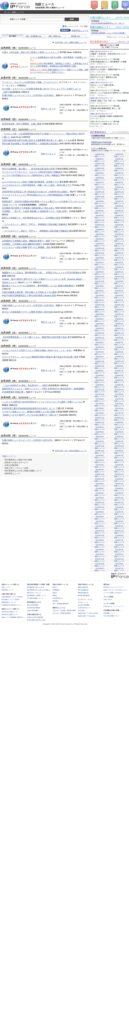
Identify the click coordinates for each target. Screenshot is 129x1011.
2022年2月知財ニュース (100, 273)
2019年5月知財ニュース (119, 348)
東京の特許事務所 (33, 605)
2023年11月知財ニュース (119, 221)
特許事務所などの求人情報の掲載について (23, 471)
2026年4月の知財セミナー (10, 612)
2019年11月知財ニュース (119, 334)
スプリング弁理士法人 (99, 148)
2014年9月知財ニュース (119, 480)
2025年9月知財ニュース (119, 169)
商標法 (54, 595)
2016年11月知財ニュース (119, 419)
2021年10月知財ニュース (100, 282)
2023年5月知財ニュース (119, 235)
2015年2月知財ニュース (100, 471)
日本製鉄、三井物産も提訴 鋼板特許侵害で (22, 244)
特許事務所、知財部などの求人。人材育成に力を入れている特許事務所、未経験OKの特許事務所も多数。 (59, 64)
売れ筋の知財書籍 (83, 605)
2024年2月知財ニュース (100, 217)
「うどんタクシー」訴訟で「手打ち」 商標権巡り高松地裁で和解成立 (34, 224)
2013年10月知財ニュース (100, 508)
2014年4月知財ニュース (100, 494)
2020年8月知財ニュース (100, 315)
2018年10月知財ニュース (100, 367)
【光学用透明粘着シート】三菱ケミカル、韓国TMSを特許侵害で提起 (34, 337)
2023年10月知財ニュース (100, 226)
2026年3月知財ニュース (119, 155)
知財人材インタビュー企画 (16, 468)
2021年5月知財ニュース (119, 292)
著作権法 (55, 601)
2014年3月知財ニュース (119, 494)
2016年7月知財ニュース (119, 428)
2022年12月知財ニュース (100, 249)
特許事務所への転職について (36, 595)
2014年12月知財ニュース (100, 475)
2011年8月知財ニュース (100, 569)
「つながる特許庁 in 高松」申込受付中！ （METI (25, 385)
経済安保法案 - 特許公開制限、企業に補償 (21, 124)
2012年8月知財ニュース (100, 541)
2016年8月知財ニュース (100, 428)
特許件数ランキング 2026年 (11, 599)
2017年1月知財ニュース (119, 414)
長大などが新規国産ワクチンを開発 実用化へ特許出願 (27, 312)
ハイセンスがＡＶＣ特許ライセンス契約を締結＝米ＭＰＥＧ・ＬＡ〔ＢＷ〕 (37, 350)
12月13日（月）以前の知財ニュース (71, 451)
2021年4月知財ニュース (100, 297)
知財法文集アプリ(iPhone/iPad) (88, 613)
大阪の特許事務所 (33, 610)
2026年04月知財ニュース (100, 155)
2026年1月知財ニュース (119, 160)
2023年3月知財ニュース (119, 240)
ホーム (7, 12)
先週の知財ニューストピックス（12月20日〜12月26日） (28, 95)
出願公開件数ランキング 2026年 (12, 597)
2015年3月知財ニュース (119, 466)
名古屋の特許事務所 (33, 608)
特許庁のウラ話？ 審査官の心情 (110, 78)
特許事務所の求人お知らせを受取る (38, 590)
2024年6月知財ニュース (100, 207)
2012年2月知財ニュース (100, 555)
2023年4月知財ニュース (100, 240)
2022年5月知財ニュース (119, 264)
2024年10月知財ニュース (100, 198)
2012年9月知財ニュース (119, 537)
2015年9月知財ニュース (119, 452)
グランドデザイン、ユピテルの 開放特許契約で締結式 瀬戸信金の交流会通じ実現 (40, 357)
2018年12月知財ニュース (100, 362)
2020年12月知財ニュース (100, 306)
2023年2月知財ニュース (100, 245)
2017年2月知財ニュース (100, 414)
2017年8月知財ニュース (100, 400)
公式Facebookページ (84, 608)
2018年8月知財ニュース (100, 372)
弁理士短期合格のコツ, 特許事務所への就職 (110, 63)
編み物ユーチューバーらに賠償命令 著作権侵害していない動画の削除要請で (38, 286)
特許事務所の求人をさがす (35, 587)
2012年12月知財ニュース (100, 532)
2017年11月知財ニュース (119, 391)
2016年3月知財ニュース (119, 438)
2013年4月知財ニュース (100, 522)
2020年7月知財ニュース (119, 315)
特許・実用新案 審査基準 (60, 603)
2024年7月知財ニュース (119, 202)
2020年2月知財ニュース (100, 329)
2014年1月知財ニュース (119, 499)
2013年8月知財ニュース (100, 513)
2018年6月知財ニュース (100, 377)
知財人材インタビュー (34, 592)
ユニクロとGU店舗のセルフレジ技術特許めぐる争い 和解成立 (31, 175)
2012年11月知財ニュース (119, 532)
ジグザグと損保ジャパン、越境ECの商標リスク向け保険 (28, 412)
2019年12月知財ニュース (100, 334)
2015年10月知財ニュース (100, 452)
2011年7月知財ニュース (119, 569)
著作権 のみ (75, 36)
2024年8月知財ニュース (100, 202)
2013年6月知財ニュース (100, 518)
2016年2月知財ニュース (100, 442)
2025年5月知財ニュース (119, 179)
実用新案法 (56, 590)
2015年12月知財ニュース (100, 447)
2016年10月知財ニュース (100, 424)
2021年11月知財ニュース (119, 278)
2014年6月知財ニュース (100, 489)
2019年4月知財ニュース (100, 353)
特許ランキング (48, 109)
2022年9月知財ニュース (119, 254)
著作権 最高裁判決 (84, 595)
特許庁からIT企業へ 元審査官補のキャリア (110, 70)
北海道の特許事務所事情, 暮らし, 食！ (110, 109)
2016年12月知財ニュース (100, 419)
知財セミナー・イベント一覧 (118, 37)
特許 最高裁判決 (83, 590)
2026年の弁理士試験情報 (35, 617)
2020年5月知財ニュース (119, 320)
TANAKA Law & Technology (101, 142)
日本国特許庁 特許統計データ (11, 605)
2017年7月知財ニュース (119, 400)
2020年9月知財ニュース (119, 311)
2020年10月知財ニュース (100, 311)
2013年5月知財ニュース (119, 518)
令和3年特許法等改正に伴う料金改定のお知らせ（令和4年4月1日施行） (35, 192)
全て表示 (12, 36)
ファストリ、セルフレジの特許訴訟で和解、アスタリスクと (30, 82)
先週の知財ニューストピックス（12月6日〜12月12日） (28, 440)
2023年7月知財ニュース (119, 231)
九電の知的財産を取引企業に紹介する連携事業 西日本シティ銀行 (32, 140)
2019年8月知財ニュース (100, 344)
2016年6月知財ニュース (100, 433)
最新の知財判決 (83, 587)
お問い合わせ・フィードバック (113, 606)
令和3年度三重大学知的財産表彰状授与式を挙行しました (28, 408)
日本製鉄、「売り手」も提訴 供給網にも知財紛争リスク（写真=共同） (35, 211)
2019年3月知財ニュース (119, 353)
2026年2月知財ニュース (100, 160)
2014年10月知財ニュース (100, 480)
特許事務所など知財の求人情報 (18, 460)
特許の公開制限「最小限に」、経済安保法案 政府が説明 (28, 169)
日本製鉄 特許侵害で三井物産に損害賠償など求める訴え (28, 208)
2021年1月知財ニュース (119, 301)
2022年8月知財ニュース (100, 259)
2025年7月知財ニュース (119, 174)
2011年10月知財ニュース (100, 565)
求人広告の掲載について (111, 616)
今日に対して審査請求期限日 (61, 613)
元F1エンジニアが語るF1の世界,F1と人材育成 (110, 94)
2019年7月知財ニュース (119, 344)
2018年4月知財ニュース (100, 381)
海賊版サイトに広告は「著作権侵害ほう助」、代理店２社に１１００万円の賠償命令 (41, 273)
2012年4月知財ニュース (100, 551)
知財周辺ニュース (80, 30)
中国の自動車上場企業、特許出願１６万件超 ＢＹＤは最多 (29, 292)
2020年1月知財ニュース (119, 329)
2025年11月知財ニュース (119, 165)
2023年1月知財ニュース (119, 245)
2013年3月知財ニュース (119, 522)
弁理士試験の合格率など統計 (36, 620)
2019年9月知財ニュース (119, 339)
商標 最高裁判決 (83, 592)
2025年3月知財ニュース (119, 184)
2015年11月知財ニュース (119, 447)
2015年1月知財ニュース (119, 471)
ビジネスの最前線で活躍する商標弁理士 (110, 117)
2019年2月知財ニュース (100, 358)
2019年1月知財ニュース (119, 358)
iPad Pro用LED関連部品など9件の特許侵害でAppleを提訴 (29, 295)
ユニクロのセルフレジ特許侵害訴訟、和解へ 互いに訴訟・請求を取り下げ (36, 185)
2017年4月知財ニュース (100, 409)
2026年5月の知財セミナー (10, 614)
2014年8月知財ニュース (100, 485)
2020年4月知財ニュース (100, 325)
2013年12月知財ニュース (100, 504)
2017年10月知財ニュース (100, 395)
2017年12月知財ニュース (100, 391)
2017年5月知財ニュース (119, 405)
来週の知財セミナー (100, 27)
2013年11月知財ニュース (119, 504)
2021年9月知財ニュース (119, 282)
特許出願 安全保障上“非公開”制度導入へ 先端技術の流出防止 (30, 143)
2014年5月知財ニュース (119, 489)
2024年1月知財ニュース (119, 217)
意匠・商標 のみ (54, 36)
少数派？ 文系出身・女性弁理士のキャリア (110, 55)
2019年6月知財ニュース (100, 348)
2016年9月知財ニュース (119, 424)
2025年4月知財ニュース (100, 184)
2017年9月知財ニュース (119, 395)
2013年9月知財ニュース (119, 508)
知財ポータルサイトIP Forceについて (115, 590)
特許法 (54, 587)
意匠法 (54, 592)
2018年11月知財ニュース (119, 362)
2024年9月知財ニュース (119, 198)
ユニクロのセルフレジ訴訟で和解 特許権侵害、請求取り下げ (30, 182)
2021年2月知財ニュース (100, 301)
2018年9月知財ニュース (119, 367)
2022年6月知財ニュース (100, 264)
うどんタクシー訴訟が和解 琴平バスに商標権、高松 (26, 247)
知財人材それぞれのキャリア (102, 51)
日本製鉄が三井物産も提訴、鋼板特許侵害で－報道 (26, 241)
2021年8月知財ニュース (100, 287)
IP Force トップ (83, 602)
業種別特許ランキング (9, 602)
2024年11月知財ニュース (119, 193)
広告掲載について (109, 613)
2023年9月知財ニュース (119, 226)
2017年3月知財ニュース (119, 409)
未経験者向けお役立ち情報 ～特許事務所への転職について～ (58, 58)
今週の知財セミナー (100, 17)
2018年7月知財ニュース (119, 372)
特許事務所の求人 (99, 41)
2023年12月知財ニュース (100, 221)
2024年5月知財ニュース (119, 207)
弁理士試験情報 (11, 465)
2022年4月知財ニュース (100, 268)
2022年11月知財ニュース (119, 249)
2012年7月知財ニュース (119, 541)
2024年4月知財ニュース (100, 212)
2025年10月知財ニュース (100, 169)
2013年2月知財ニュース (100, 527)
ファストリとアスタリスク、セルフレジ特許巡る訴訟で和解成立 (32, 172)
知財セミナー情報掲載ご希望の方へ (13, 617)
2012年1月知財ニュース (119, 555)
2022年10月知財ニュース (100, 254)
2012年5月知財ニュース (119, 546)
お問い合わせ (107, 599)
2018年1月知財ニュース (119, 386)
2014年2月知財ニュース (100, 499)
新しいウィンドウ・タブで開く (77, 26)
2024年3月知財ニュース (119, 212)
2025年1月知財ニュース (119, 188)
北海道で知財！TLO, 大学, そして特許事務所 (110, 102)
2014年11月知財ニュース (119, 475)
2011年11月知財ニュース (119, 560)
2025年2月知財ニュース (100, 188)
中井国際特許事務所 (98, 136)
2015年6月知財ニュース (100, 461)
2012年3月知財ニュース (119, 551)
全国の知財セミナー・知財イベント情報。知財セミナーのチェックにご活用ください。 (59, 70)
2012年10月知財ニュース (100, 537)
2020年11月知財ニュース (119, 306)
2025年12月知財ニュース (100, 165)
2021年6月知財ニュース (100, 292)
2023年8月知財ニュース (100, 231)
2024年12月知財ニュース (100, 193)
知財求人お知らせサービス (16, 462)
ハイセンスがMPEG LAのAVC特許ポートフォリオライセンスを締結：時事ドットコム (42, 402)
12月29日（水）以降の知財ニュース (71, 42)
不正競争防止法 (57, 598)
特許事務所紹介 (98, 132)
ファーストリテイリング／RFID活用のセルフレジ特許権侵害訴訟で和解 (35, 195)
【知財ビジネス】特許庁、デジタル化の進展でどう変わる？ (30, 415)
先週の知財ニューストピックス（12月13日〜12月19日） (28, 305)
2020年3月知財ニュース (119, 325)
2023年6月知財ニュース (100, 235)
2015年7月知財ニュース (119, 457)
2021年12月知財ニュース (100, 278)
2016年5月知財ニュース (119, 433)
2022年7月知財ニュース (119, 259)
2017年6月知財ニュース (100, 405)
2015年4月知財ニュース (100, 466)
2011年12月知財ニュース (100, 560)
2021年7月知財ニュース (119, 287)
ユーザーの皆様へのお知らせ (112, 592)
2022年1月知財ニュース (119, 273)
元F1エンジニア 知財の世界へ (110, 86)
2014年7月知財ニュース (119, 485)
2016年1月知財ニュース (119, 442)
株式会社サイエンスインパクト (113, 587)
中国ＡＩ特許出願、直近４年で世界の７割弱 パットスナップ (30, 52)
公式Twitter (81, 610)
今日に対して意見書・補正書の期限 (63, 610)
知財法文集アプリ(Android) (86, 616)
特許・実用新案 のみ (34, 36)
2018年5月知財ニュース (119, 377)
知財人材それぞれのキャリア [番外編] (105, 59)
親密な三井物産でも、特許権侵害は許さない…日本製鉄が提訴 (31, 218)
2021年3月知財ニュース (119, 297)
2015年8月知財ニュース (100, 457)
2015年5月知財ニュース (119, 461)
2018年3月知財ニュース (119, 381)
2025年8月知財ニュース (100, 174)
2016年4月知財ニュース (100, 438)
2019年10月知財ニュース (100, 339)
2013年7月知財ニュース (119, 513)
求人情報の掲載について (35, 598)
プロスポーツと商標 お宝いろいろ (110, 125)
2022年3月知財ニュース (119, 268)
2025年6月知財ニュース (100, 179)
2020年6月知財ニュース (100, 320)
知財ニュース (6, 587)
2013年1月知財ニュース (119, 527)
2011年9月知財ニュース (119, 565)
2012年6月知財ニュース (100, 546)
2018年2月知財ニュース (100, 386)
